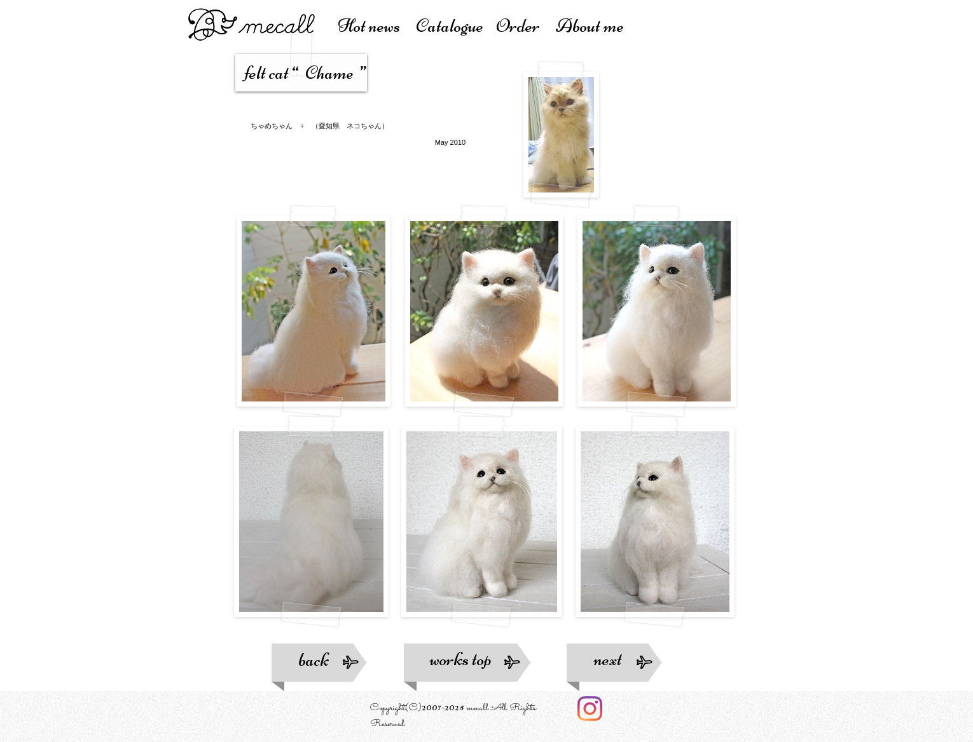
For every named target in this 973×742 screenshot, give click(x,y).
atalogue (455, 25)
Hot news (377, 25)
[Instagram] (589, 708)
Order (526, 25)
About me (590, 25)
